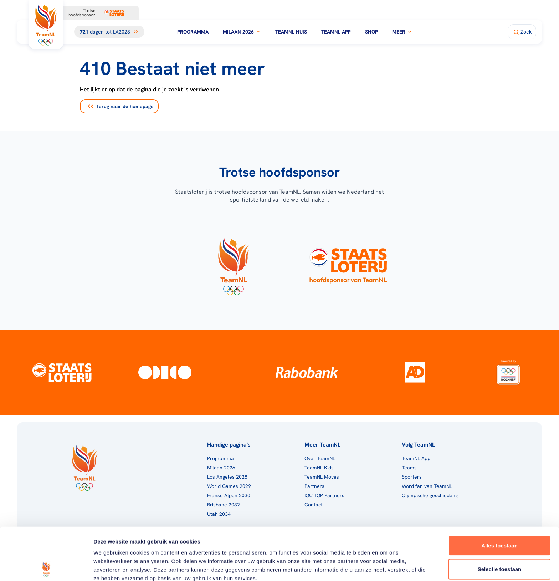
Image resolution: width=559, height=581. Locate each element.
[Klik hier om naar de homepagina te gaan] (46, 24)
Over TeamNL (319, 458)
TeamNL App (336, 32)
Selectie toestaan (500, 517)
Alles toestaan (499, 493)
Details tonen (385, 567)
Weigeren (499, 540)
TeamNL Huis (291, 32)
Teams (409, 467)
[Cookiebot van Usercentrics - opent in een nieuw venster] (46, 567)
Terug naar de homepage (121, 106)
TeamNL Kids (319, 467)
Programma (193, 32)
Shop (371, 32)
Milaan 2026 (242, 32)
